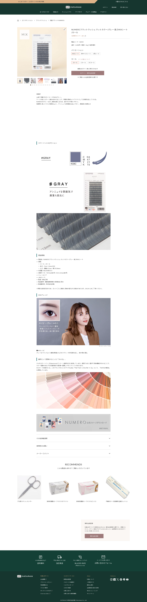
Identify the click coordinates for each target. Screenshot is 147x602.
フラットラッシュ (41, 20)
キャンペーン (90, 593)
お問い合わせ (67, 590)
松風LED (55, 12)
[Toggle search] (113, 7)
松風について (90, 579)
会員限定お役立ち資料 (93, 588)
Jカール (75, 62)
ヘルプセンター (68, 585)
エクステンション (27, 20)
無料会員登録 (94, 536)
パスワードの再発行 (69, 582)
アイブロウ (78, 12)
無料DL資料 (90, 585)
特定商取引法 (44, 585)
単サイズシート (86, 53)
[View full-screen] (64, 29)
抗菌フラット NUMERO (57, 20)
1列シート (96, 53)
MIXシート (75, 53)
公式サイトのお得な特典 (31, 1)
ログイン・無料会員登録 (87, 73)
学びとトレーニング (92, 590)
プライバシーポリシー (46, 582)
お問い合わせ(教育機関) (70, 593)
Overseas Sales (44, 593)
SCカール (92, 62)
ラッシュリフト (67, 12)
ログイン (105, 7)
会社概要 (42, 579)
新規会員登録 (67, 579)
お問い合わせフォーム (103, 563)
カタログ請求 (67, 588)
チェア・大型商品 (91, 12)
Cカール (83, 62)
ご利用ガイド (90, 582)
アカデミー (103, 12)
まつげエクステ (44, 12)
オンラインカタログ (45, 590)
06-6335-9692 (80, 563)
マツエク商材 (44, 588)
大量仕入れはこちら (122, 1)
